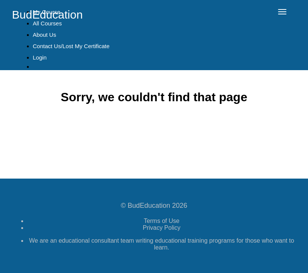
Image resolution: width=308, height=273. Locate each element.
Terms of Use (161, 221)
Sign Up (47, 79)
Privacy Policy (162, 227)
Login (40, 57)
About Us (44, 34)
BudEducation (47, 14)
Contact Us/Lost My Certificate (71, 46)
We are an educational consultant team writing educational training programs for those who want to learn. (161, 244)
